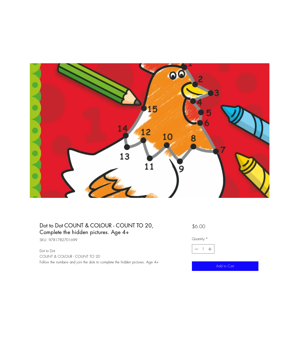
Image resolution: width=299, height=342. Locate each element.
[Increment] (210, 249)
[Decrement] (196, 249)
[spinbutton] (203, 249)
